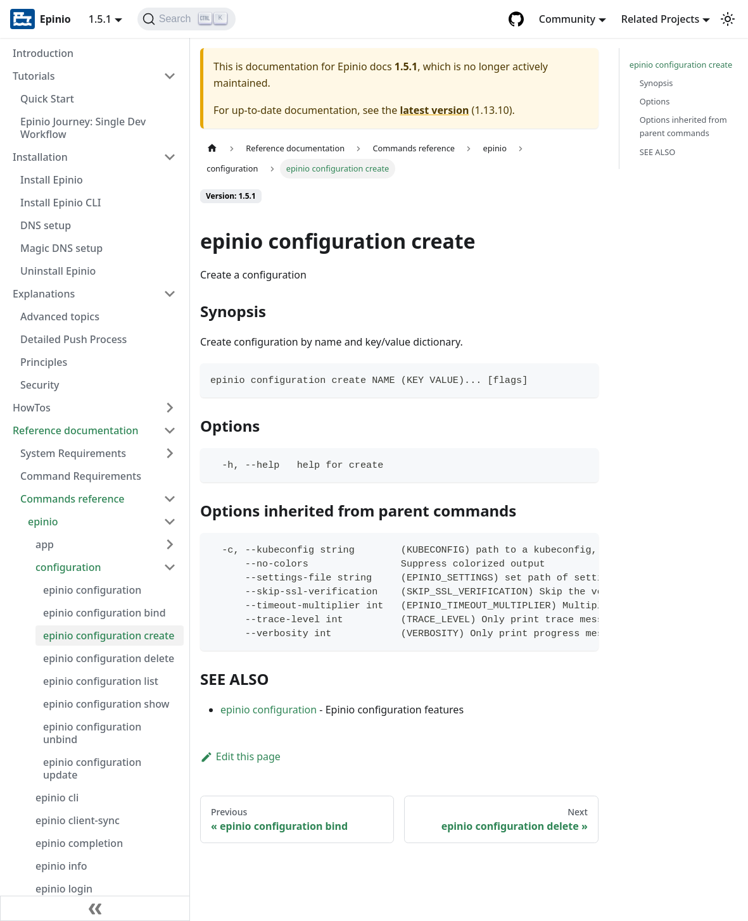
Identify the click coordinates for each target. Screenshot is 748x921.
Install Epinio (51, 180)
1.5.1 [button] (100, 19)
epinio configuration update (92, 768)
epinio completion (79, 843)
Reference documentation (76, 430)
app (44, 544)
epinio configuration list (100, 681)
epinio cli (57, 798)
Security (40, 385)
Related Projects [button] (660, 19)
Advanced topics (59, 316)
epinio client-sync (77, 820)
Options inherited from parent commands (683, 126)
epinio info (61, 866)
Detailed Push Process (73, 339)
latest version (434, 110)
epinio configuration (92, 590)
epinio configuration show (106, 704)
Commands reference (72, 499)
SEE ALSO (658, 152)
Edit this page (240, 756)
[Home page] (212, 148)
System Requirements (73, 453)
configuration (68, 567)
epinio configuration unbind (92, 733)
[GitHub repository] (516, 19)
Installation (40, 157)
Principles (43, 362)
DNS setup (45, 225)
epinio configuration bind (104, 613)
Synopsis (656, 83)
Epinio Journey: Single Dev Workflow (83, 128)
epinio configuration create (108, 635)
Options (655, 101)
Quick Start (47, 99)
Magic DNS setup (61, 248)
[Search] (186, 19)
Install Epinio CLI (60, 203)
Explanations (44, 294)
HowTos (32, 408)
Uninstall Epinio (58, 271)
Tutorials (33, 76)
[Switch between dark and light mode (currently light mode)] (728, 19)
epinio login (63, 889)
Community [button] (567, 19)
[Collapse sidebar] (95, 908)
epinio (43, 522)
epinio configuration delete (108, 658)
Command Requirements (80, 476)
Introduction (43, 53)
